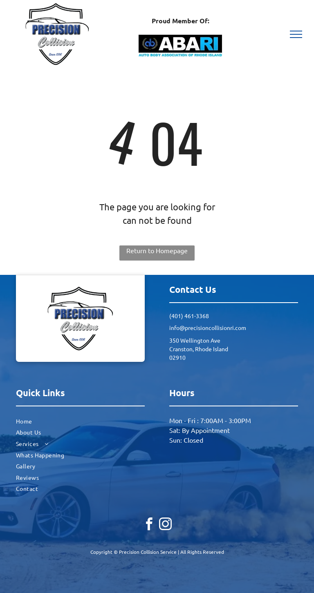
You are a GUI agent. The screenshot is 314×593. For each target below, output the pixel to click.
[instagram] (165, 525)
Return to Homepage (157, 250)
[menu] (296, 34)
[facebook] (148, 525)
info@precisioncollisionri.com (207, 327)
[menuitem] (80, 421)
